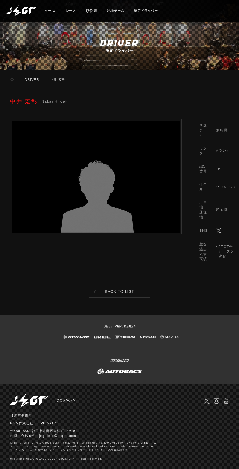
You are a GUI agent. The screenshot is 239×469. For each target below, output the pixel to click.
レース (71, 12)
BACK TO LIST (120, 293)
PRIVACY (49, 426)
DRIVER (32, 80)
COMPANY (66, 404)
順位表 (93, 12)
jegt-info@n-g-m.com (58, 439)
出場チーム (119, 12)
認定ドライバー (151, 12)
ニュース (48, 12)
